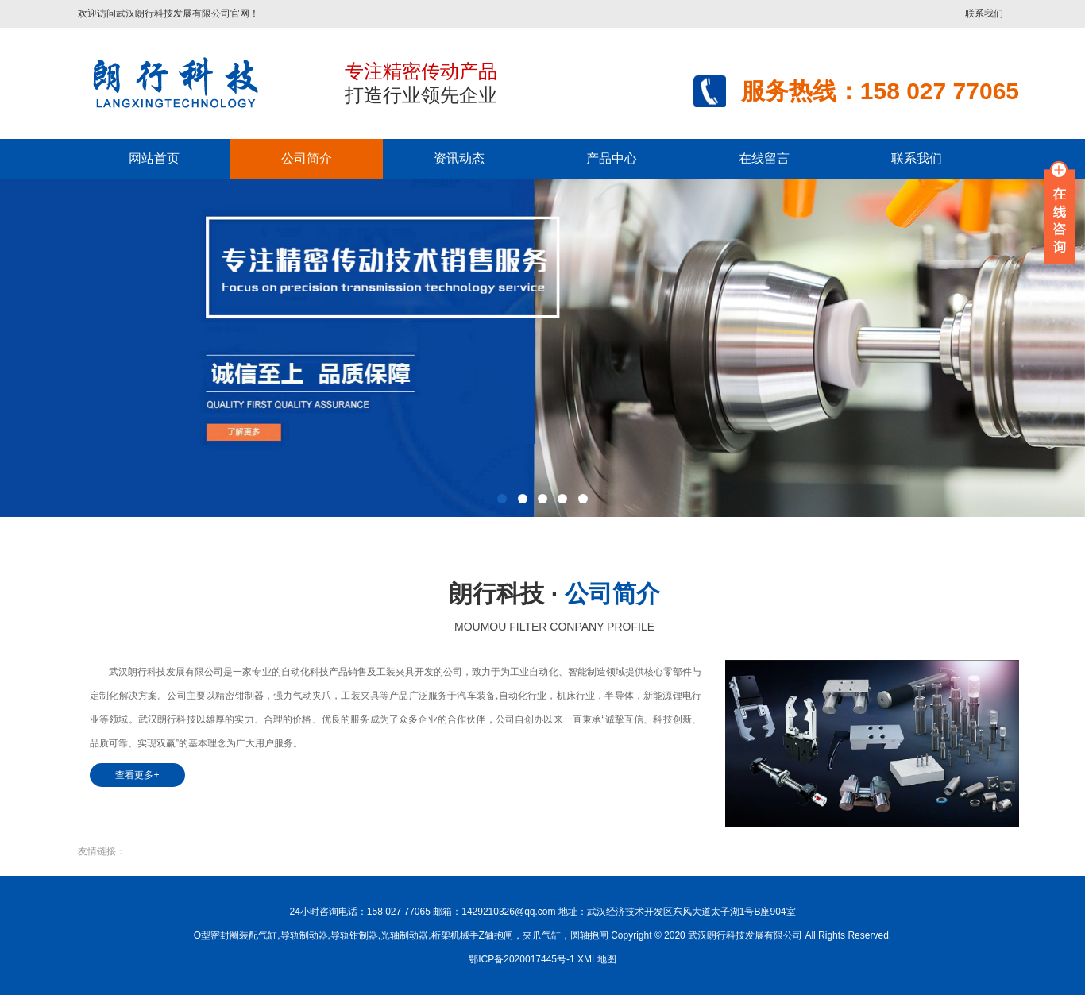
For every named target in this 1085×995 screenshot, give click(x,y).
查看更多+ (137, 775)
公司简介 (306, 158)
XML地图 (596, 959)
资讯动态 (459, 158)
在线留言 (764, 158)
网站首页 (154, 158)
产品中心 (611, 158)
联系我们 (984, 13)
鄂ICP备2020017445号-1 (521, 959)
